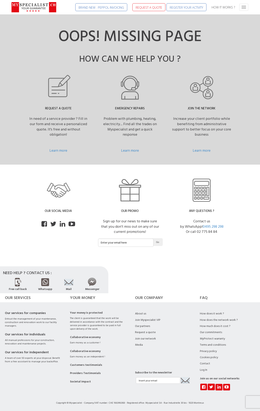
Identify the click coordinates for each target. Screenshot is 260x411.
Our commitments (211, 332)
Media (139, 345)
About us (140, 314)
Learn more (58, 150)
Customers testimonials (86, 365)
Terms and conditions (213, 345)
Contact (205, 363)
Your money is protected (86, 313)
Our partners (142, 326)
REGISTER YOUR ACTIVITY (186, 7)
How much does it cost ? (215, 326)
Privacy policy (208, 351)
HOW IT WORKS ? (223, 7)
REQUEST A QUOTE (149, 7)
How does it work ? (212, 314)
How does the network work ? (219, 320)
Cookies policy (209, 357)
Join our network (145, 339)
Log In (203, 370)
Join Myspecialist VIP (147, 320)
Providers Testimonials (85, 373)
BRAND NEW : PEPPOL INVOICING (101, 7)
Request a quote (145, 332)
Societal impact (80, 382)
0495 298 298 (213, 226)
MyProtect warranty (212, 339)
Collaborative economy (85, 337)
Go (157, 242)
